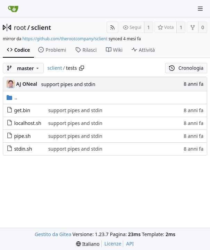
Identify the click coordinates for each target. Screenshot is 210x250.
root (20, 27)
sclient (41, 27)
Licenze (112, 243)
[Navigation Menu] (200, 8)
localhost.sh (27, 123)
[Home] (13, 8)
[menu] (87, 244)
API (130, 243)
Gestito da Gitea (53, 234)
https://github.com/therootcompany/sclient (65, 39)
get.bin (22, 110)
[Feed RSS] (112, 27)
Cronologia (186, 68)
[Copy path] (81, 68)
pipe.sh (22, 136)
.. (12, 97)
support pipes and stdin (68, 84)
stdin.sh (23, 148)
